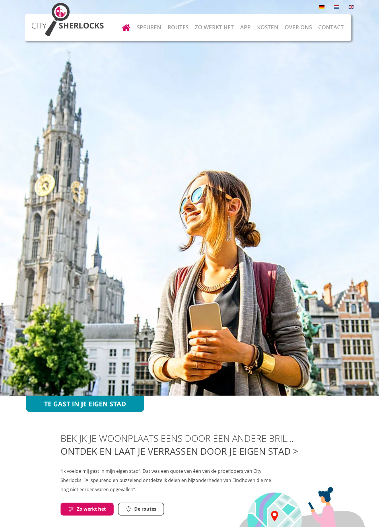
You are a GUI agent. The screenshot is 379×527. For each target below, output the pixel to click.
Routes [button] (178, 27)
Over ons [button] (298, 27)
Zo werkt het (214, 27)
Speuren (149, 27)
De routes (141, 509)
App (245, 27)
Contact (331, 27)
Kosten (267, 27)
